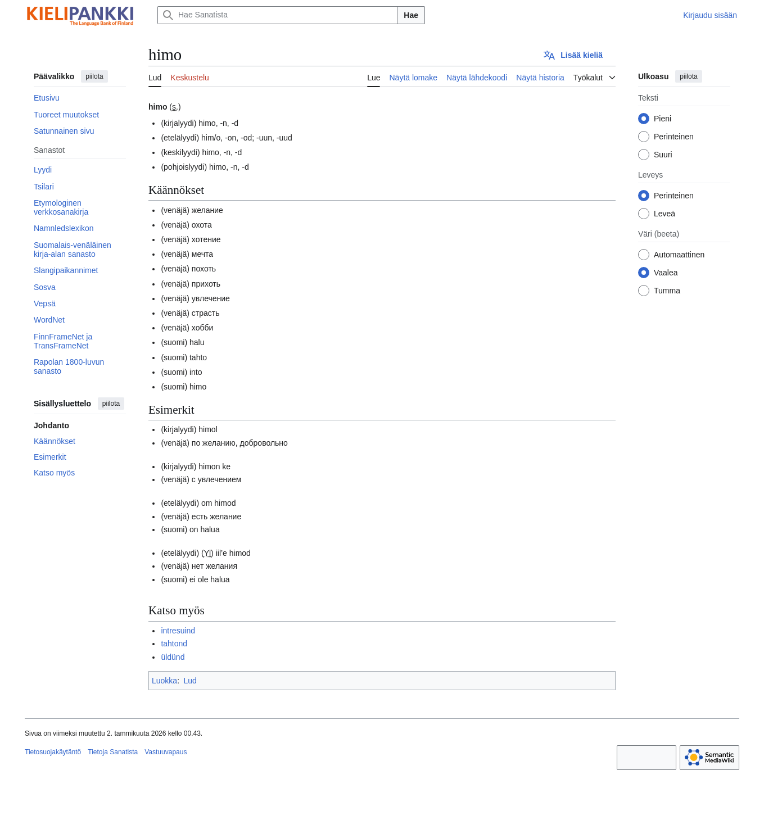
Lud (189, 680)
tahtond (174, 643)
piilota (94, 76)
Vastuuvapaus (165, 752)
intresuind (178, 630)
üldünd (172, 657)
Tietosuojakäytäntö (53, 752)
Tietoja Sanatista (113, 752)
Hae (411, 15)
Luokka (164, 680)
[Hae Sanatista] (277, 15)
